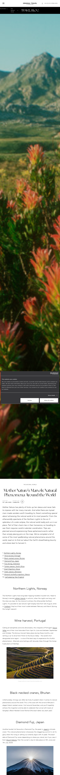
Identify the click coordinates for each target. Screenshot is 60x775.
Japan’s (46, 729)
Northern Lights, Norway (12, 553)
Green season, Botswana (12, 572)
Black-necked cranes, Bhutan (14, 558)
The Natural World (30, 484)
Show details (51, 395)
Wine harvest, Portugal (12, 556)
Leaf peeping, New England (14, 577)
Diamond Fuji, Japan (11, 561)
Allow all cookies (49, 400)
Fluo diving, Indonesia (12, 564)
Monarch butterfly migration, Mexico (17, 574)
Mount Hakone (11, 740)
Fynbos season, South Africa (14, 566)
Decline (30, 400)
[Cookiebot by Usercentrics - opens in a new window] (51, 373)
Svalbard (7, 606)
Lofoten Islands (20, 598)
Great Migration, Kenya (12, 569)
